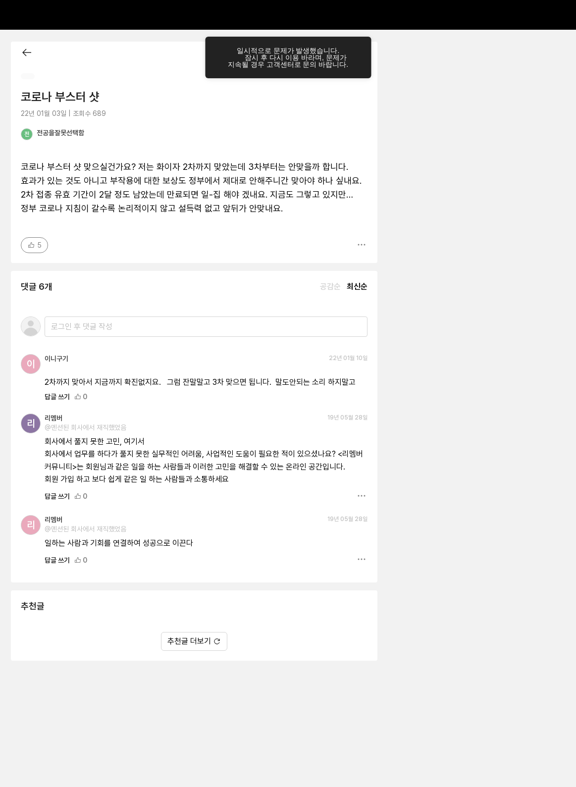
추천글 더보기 (194, 641)
